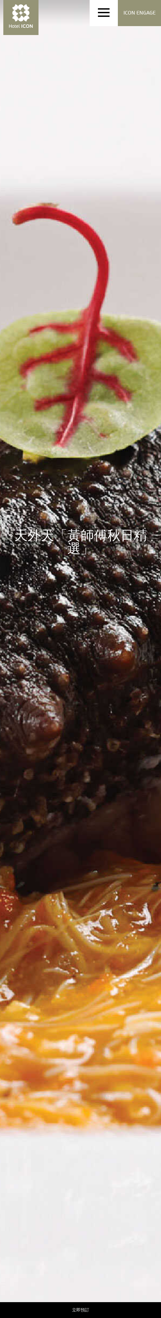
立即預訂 (80, 1309)
